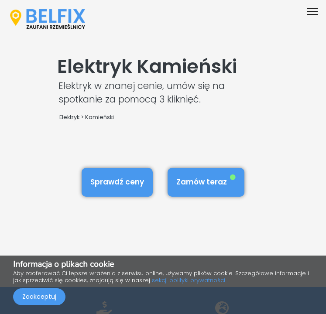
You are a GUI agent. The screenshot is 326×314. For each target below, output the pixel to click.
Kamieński (99, 117)
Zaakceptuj (39, 296)
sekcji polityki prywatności (188, 280)
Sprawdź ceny (117, 182)
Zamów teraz (206, 180)
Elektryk (69, 117)
